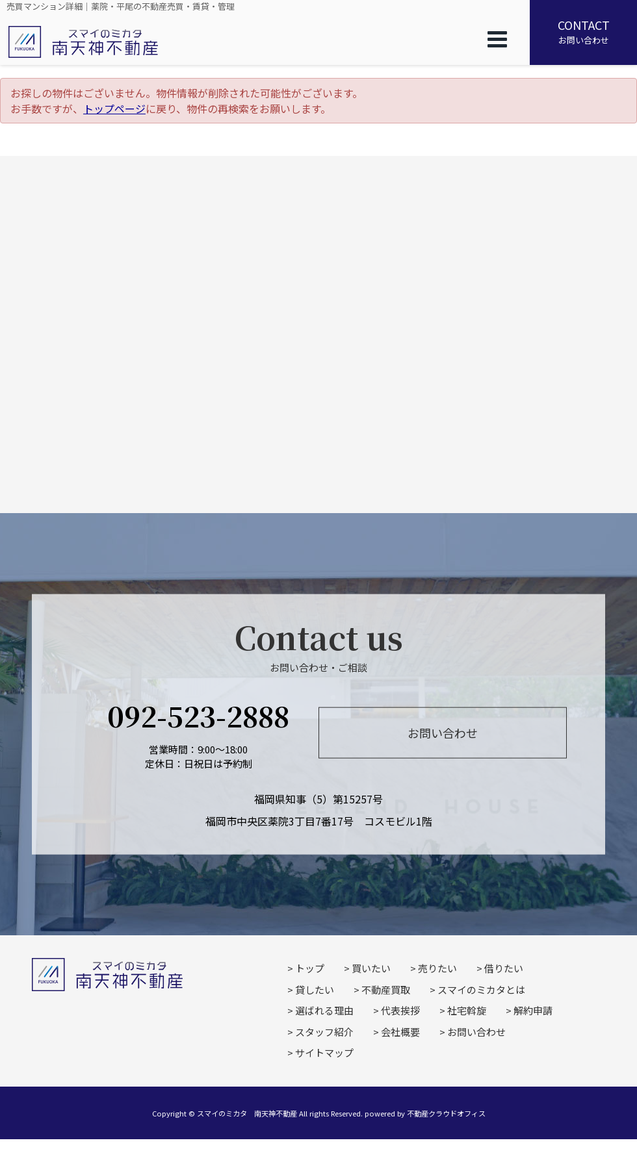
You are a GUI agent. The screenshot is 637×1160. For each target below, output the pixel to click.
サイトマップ (324, 1052)
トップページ (114, 108)
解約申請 (533, 1010)
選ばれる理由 (324, 1010)
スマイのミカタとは (481, 989)
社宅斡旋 (466, 1010)
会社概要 (400, 1032)
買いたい (371, 968)
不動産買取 (385, 989)
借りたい (503, 968)
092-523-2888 (198, 715)
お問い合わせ (583, 31)
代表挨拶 (400, 1010)
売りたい (437, 968)
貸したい (314, 989)
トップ (309, 968)
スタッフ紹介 (324, 1032)
